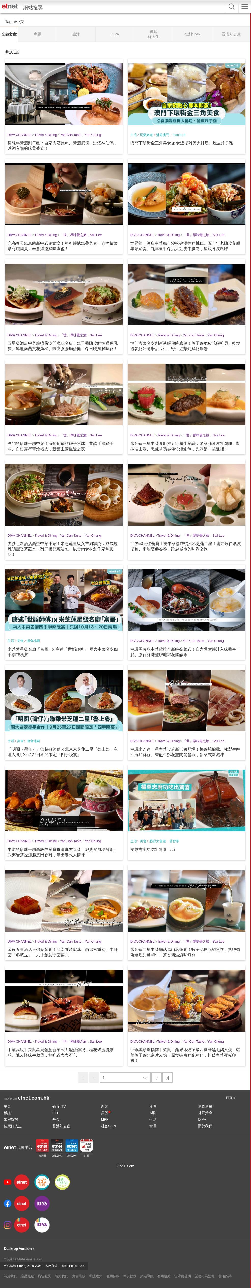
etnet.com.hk (33, 1098)
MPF (105, 1119)
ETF (55, 1113)
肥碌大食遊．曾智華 (164, 841)
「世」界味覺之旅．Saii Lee (81, 235)
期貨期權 (205, 1106)
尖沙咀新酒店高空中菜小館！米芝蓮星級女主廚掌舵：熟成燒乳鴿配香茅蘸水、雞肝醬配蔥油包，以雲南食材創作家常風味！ (63, 548)
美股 (106, 1113)
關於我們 (205, 1126)
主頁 (7, 1106)
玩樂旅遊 (146, 135)
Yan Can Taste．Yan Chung (80, 135)
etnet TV (59, 1106)
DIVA (202, 1119)
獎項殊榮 (225, 1276)
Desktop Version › (19, 1249)
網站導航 (147, 1276)
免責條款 (78, 1276)
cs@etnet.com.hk (72, 1266)
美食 (20, 641)
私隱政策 (95, 1276)
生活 (133, 135)
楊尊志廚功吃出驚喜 (148, 849)
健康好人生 (13, 1126)
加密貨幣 (11, 1119)
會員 (153, 1126)
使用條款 (112, 1276)
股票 (153, 1106)
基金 (56, 1119)
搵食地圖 (33, 641)
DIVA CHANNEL (20, 135)
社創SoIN (108, 1126)
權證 (7, 1113)
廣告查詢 (44, 1276)
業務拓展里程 (205, 1276)
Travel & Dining (46, 135)
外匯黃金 (205, 1113)
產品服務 (27, 1276)
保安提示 (129, 1276)
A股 (152, 1113)
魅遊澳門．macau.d (170, 135)
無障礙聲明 (182, 1276)
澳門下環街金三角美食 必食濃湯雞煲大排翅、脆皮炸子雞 (181, 143)
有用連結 (164, 1276)
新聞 (104, 1106)
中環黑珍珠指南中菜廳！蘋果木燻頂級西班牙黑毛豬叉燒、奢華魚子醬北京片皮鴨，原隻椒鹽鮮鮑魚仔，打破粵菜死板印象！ (185, 1055)
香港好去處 (61, 1126)
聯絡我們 (61, 1276)
